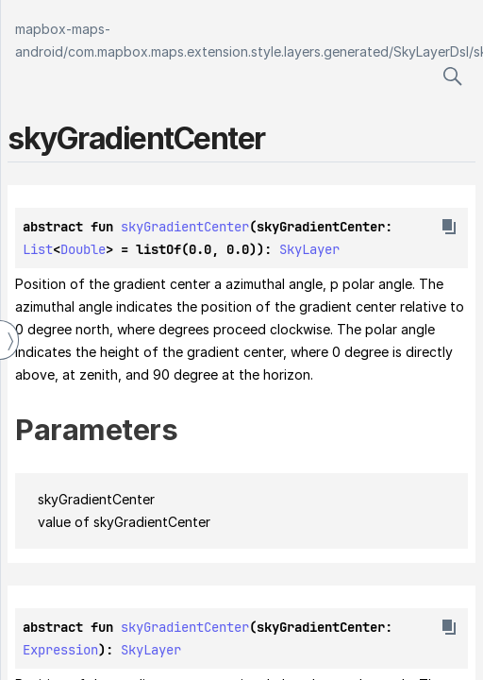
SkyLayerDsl (431, 51)
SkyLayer (309, 249)
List (38, 249)
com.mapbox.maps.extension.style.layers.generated (228, 51)
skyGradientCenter (185, 226)
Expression (60, 649)
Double (83, 249)
